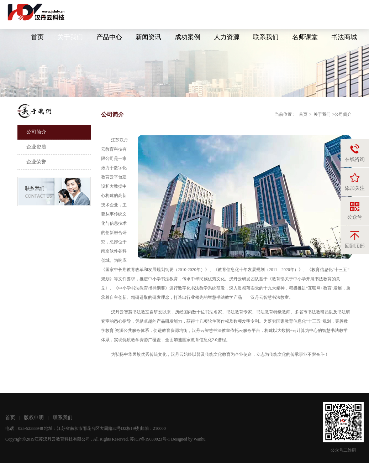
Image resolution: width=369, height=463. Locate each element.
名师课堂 (305, 37)
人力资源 (226, 37)
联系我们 (266, 37)
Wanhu (200, 439)
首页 (37, 37)
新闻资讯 (148, 37)
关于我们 (70, 37)
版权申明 (34, 417)
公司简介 (36, 132)
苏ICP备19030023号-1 (150, 439)
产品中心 (109, 37)
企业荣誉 (36, 162)
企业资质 (36, 147)
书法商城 (344, 37)
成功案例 (187, 37)
